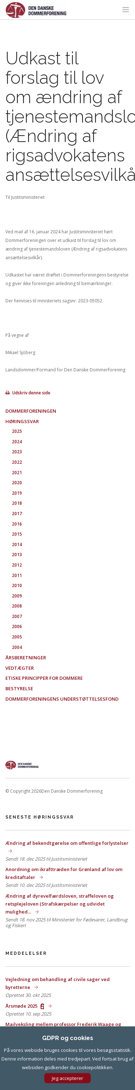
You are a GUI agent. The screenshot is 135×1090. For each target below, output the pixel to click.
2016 (17, 524)
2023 (17, 452)
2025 (17, 431)
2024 (17, 442)
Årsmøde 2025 (25, 1006)
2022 (17, 462)
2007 (17, 616)
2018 (17, 503)
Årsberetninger (25, 657)
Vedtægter (19, 668)
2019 (17, 493)
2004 (17, 647)
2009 (17, 596)
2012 (17, 565)
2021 (17, 473)
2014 (17, 544)
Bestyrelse (19, 688)
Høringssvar (22, 421)
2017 (17, 513)
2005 (17, 637)
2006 (17, 626)
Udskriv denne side (27, 393)
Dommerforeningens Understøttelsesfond (61, 699)
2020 (17, 483)
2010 (17, 585)
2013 (17, 554)
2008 (17, 606)
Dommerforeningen (30, 411)
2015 (17, 534)
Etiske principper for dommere (44, 678)
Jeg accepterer (67, 1078)
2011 (17, 575)
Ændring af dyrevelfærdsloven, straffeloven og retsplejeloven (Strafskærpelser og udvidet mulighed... (59, 904)
